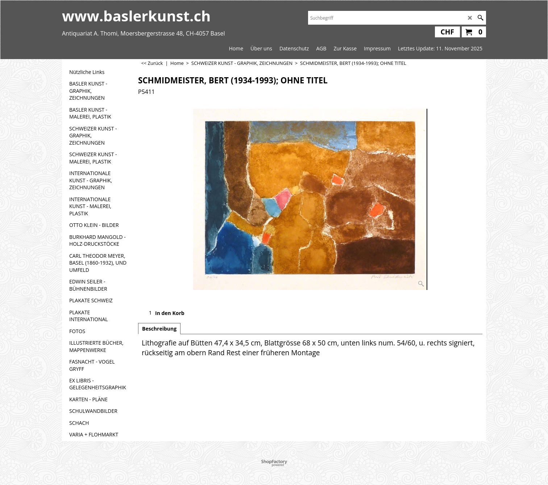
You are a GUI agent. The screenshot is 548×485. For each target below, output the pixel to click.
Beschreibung (159, 328)
